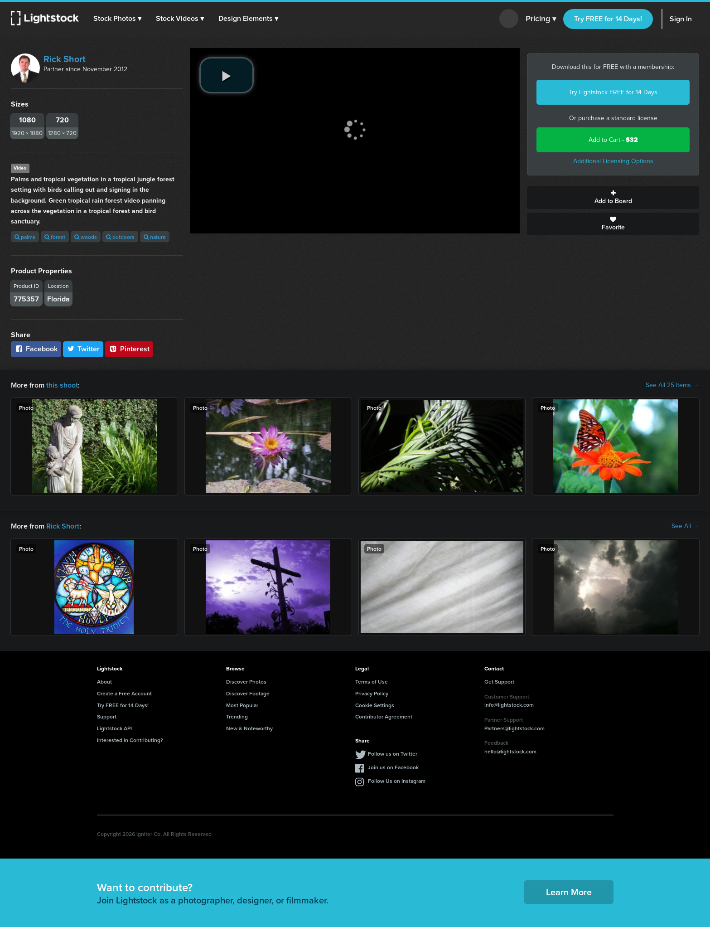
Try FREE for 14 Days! (608, 19)
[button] (117, 18)
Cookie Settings (374, 705)
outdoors (120, 237)
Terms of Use (371, 681)
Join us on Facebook (393, 767)
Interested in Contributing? (130, 740)
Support (106, 716)
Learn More (569, 891)
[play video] (226, 75)
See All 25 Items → (672, 385)
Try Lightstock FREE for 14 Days (613, 92)
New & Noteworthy (249, 728)
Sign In (681, 19)
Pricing (541, 19)
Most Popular (242, 705)
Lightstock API (114, 728)
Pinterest (129, 349)
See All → (685, 526)
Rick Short (64, 59)
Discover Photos (246, 681)
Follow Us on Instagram (396, 781)
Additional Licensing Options (613, 161)
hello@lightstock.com (510, 751)
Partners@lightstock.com (514, 728)
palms (24, 237)
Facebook (36, 349)
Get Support (499, 681)
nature (155, 237)
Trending (237, 716)
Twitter (83, 349)
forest (54, 237)
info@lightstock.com (509, 705)
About (104, 681)
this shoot (62, 385)
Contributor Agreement (383, 716)
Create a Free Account (124, 693)
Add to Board (613, 197)
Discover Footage (248, 693)
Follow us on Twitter (392, 753)
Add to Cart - (613, 140)
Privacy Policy (371, 693)
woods (85, 237)
